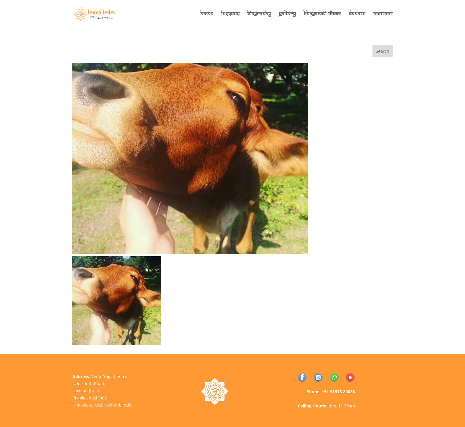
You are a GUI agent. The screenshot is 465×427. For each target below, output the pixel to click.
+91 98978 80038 (338, 391)
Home (207, 14)
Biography (259, 14)
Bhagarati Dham (322, 14)
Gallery (287, 14)
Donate (357, 14)
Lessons (230, 14)
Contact (383, 14)
